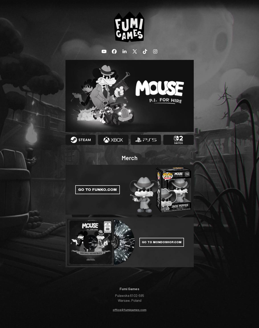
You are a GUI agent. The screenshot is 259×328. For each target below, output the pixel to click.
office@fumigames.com (129, 310)
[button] (104, 51)
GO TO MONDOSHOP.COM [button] (162, 242)
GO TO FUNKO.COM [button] (97, 190)
